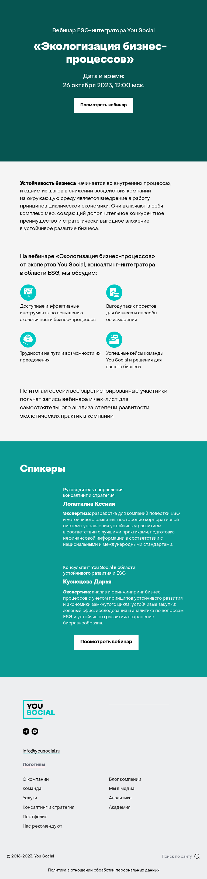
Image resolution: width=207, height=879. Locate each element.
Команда (32, 789)
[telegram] (26, 731)
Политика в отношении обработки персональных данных (103, 870)
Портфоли (34, 817)
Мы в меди (120, 789)
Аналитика (120, 798)
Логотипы (34, 765)
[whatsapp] (35, 731)
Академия (119, 808)
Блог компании (125, 780)
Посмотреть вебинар (103, 105)
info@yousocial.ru (41, 751)
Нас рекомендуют (42, 826)
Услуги (30, 798)
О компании (36, 780)
